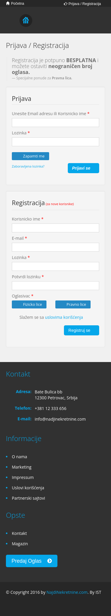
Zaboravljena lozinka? (28, 166)
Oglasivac (22, 296)
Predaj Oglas (32, 561)
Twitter (34, 605)
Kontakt (19, 533)
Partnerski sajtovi (28, 498)
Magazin (20, 543)
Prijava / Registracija (82, 4)
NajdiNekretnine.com (67, 592)
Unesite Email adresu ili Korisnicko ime (51, 113)
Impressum (23, 477)
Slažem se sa (47, 317)
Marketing (21, 467)
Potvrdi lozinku (28, 276)
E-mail (19, 238)
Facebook (7, 605)
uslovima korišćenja (64, 317)
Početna (15, 3)
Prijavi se (81, 168)
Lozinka (21, 133)
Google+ (20, 605)
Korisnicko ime (28, 219)
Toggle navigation (11, 21)
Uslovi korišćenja (28, 487)
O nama (19, 456)
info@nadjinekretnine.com (60, 419)
